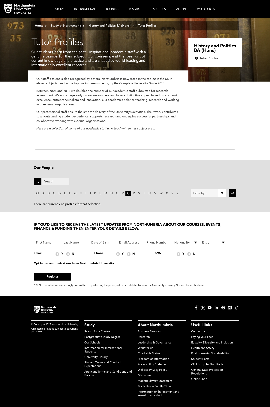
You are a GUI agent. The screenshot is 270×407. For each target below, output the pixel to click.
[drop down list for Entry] (213, 242)
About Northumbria (155, 325)
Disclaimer (145, 375)
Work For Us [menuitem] (206, 9)
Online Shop (199, 379)
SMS (158, 253)
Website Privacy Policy (152, 370)
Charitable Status (149, 353)
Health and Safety (202, 348)
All (37, 193)
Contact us (198, 331)
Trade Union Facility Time (154, 386)
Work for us (145, 348)
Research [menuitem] (135, 9)
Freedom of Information (153, 359)
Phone (99, 253)
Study (89, 325)
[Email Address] (130, 242)
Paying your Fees (202, 337)
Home (39, 25)
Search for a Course (97, 331)
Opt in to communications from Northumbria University (74, 263)
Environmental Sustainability (210, 353)
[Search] (55, 181)
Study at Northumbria (66, 25)
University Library (96, 357)
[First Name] (47, 242)
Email (37, 253)
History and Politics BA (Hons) (109, 25)
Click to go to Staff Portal (207, 364)
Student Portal (200, 359)
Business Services (149, 331)
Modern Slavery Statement (155, 381)
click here (198, 285)
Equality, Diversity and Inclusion (212, 342)
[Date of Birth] (102, 242)
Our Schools (92, 342)
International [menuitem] (85, 9)
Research (144, 337)
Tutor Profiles (147, 25)
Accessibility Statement (153, 364)
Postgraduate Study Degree (102, 337)
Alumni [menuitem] (181, 9)
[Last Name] (75, 242)
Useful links (201, 325)
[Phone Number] (158, 242)
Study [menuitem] (59, 9)
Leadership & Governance (154, 342)
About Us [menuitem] (159, 9)
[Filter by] (208, 193)
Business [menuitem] (112, 9)
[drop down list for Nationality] (186, 242)
